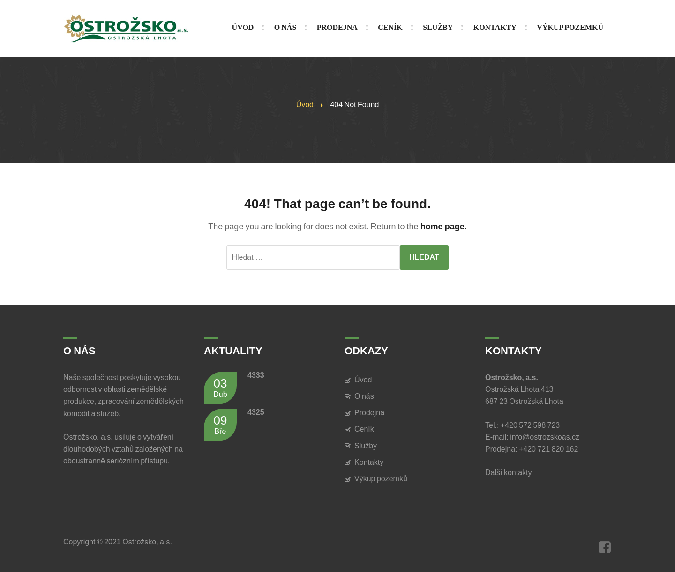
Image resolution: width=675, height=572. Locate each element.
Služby (365, 446)
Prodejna (369, 413)
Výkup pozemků (380, 479)
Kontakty (368, 462)
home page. (443, 226)
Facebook (605, 547)
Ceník (364, 429)
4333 (256, 375)
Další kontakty (510, 473)
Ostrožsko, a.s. (147, 542)
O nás (364, 396)
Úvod (305, 105)
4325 (256, 412)
